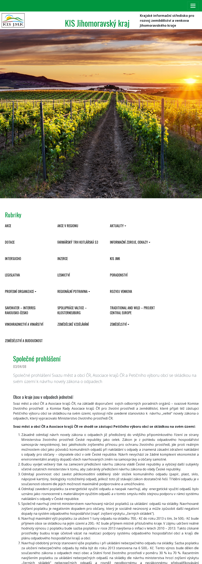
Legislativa (12, 275)
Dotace (10, 242)
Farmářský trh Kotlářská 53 (77, 242)
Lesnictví (63, 275)
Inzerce (62, 258)
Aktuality (117, 225)
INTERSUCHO (13, 258)
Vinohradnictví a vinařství (24, 324)
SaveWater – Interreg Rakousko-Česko (20, 310)
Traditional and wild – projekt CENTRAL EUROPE (132, 310)
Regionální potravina (72, 291)
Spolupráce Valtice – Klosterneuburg (72, 310)
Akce (8, 225)
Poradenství (119, 275)
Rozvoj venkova (121, 291)
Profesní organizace (19, 291)
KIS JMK (115, 258)
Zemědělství (118, 324)
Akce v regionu (67, 225)
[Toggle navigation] (193, 6)
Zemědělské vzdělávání (73, 324)
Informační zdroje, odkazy (129, 242)
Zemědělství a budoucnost (24, 340)
